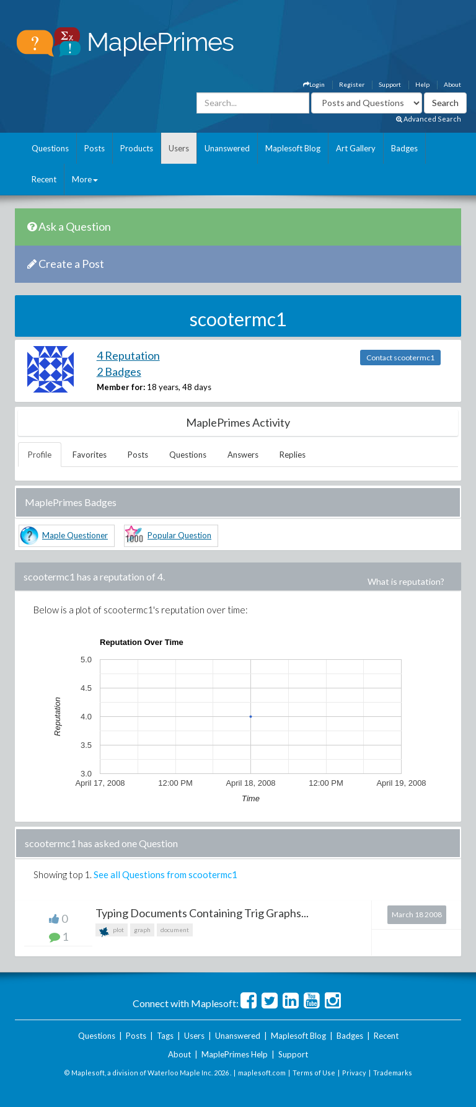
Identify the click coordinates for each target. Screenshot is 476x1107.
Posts (94, 148)
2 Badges (119, 371)
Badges (404, 148)
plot (111, 931)
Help (422, 84)
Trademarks (392, 1073)
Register (351, 84)
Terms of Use (314, 1073)
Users (179, 148)
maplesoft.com (262, 1073)
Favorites (90, 455)
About (452, 84)
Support (390, 84)
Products (136, 148)
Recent (44, 179)
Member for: (121, 387)
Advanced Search (428, 119)
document (175, 929)
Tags (165, 1036)
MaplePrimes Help (234, 1054)
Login (314, 84)
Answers (242, 455)
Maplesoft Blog (292, 148)
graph (142, 929)
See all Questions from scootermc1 (165, 874)
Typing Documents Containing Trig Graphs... (202, 913)
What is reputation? (406, 581)
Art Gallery (356, 148)
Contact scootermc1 (400, 357)
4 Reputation (128, 355)
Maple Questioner (75, 535)
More (85, 179)
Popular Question (179, 535)
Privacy (354, 1073)
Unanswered (227, 148)
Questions (50, 148)
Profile (39, 455)
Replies (293, 455)
